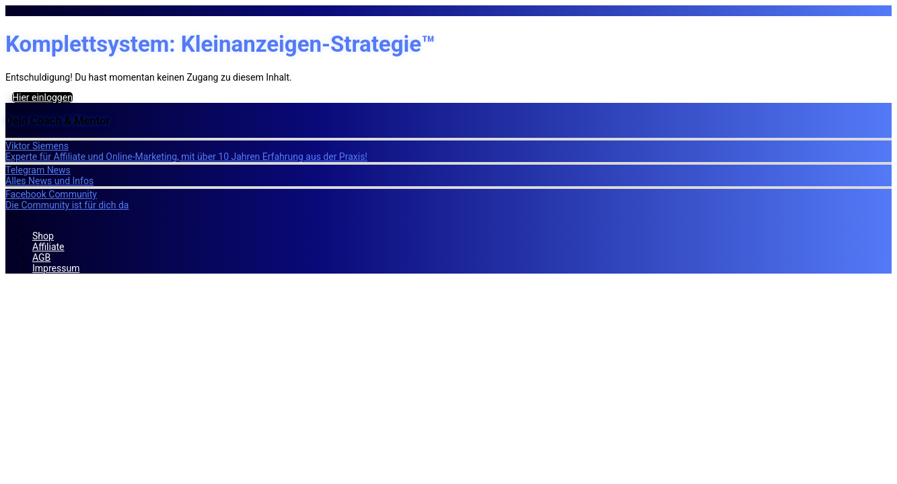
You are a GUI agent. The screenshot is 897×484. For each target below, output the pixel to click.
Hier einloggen (42, 97)
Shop (43, 236)
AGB (41, 257)
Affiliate (48, 246)
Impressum (55, 268)
